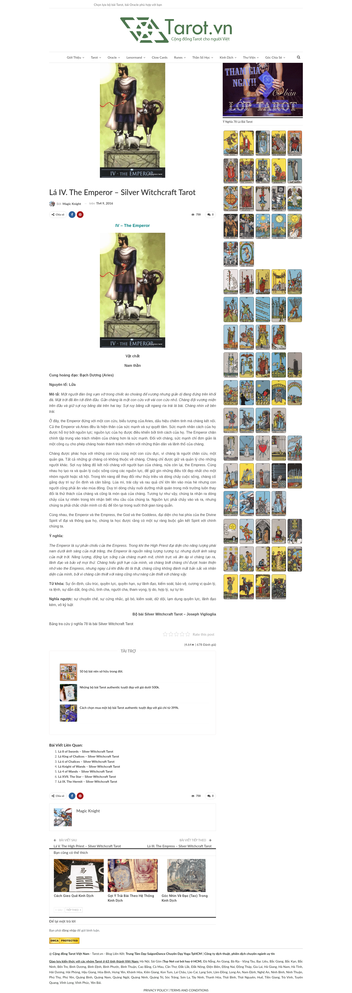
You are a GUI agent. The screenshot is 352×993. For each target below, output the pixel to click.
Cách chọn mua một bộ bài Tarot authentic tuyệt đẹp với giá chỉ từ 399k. (129, 708)
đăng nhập (69, 930)
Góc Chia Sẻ (273, 57)
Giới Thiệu (74, 57)
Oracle (112, 57)
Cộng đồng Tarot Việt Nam (71, 954)
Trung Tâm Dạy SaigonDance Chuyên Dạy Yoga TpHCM (164, 954)
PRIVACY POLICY (155, 990)
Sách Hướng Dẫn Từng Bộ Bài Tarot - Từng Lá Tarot (50, 182)
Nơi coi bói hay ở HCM (185, 961)
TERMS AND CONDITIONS (189, 990)
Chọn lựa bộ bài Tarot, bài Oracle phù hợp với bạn (128, 5)
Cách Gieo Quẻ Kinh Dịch (74, 896)
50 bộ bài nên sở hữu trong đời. (101, 671)
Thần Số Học (201, 57)
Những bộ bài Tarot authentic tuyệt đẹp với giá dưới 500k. (120, 687)
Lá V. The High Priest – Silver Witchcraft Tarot (87, 846)
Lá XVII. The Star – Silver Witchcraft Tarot (87, 776)
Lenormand (134, 57)
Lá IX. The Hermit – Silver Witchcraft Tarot (87, 781)
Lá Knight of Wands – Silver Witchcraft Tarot (89, 766)
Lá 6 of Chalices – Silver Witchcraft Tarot (86, 761)
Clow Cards (159, 57)
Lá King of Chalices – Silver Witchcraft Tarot (88, 756)
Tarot (94, 57)
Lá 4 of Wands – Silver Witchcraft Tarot (85, 771)
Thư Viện (249, 57)
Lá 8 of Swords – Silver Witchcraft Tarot (85, 751)
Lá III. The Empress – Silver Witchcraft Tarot (179, 846)
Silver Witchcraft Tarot (54, 182)
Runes (178, 57)
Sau (58, 909)
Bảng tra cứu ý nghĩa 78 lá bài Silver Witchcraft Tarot (91, 624)
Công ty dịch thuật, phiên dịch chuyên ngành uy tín (239, 954)
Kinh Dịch (226, 57)
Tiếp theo (73, 909)
